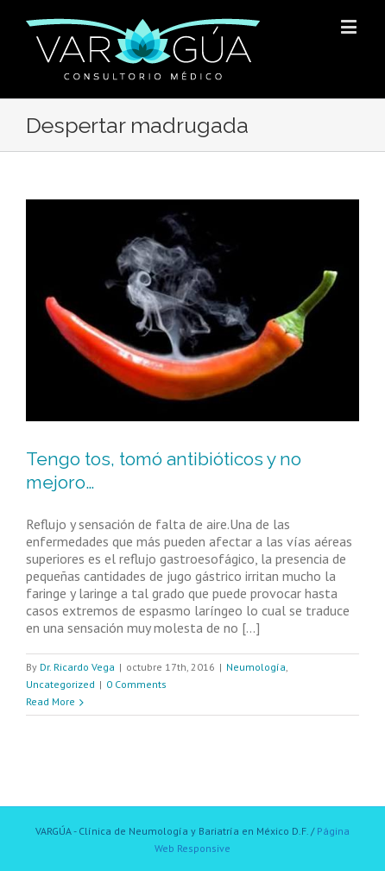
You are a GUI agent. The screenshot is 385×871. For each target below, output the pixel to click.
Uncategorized (60, 684)
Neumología (256, 666)
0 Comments (136, 684)
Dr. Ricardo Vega (77, 666)
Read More (50, 701)
